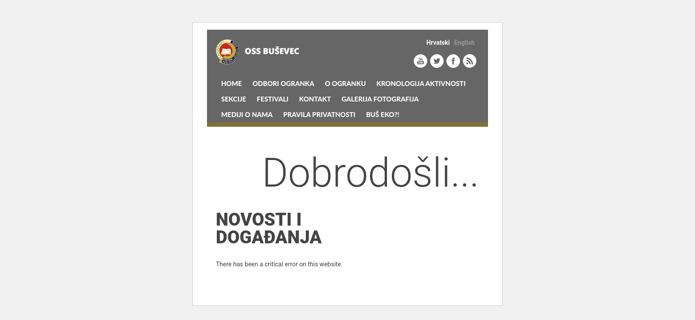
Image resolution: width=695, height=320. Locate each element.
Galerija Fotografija (380, 99)
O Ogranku (345, 83)
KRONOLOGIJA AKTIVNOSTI (420, 83)
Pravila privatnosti (319, 114)
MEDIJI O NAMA (247, 114)
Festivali (273, 99)
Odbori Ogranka (283, 83)
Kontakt (315, 99)
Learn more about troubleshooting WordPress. (279, 284)
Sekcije (233, 99)
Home (231, 83)
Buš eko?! (382, 114)
